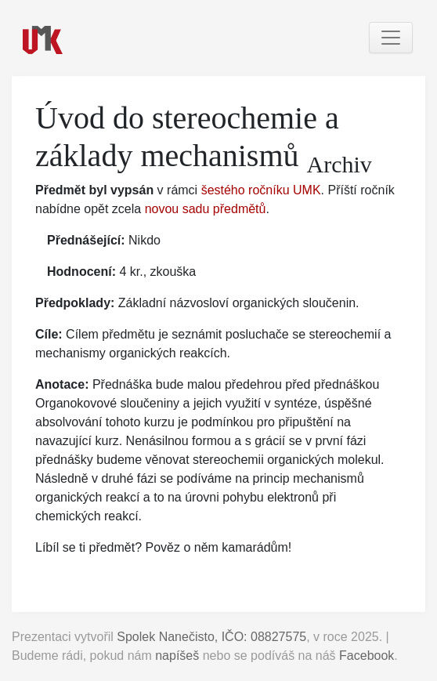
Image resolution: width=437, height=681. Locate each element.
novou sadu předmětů (205, 209)
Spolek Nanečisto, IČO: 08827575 (211, 636)
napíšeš (177, 655)
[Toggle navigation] (391, 37)
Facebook (366, 655)
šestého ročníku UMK (261, 190)
